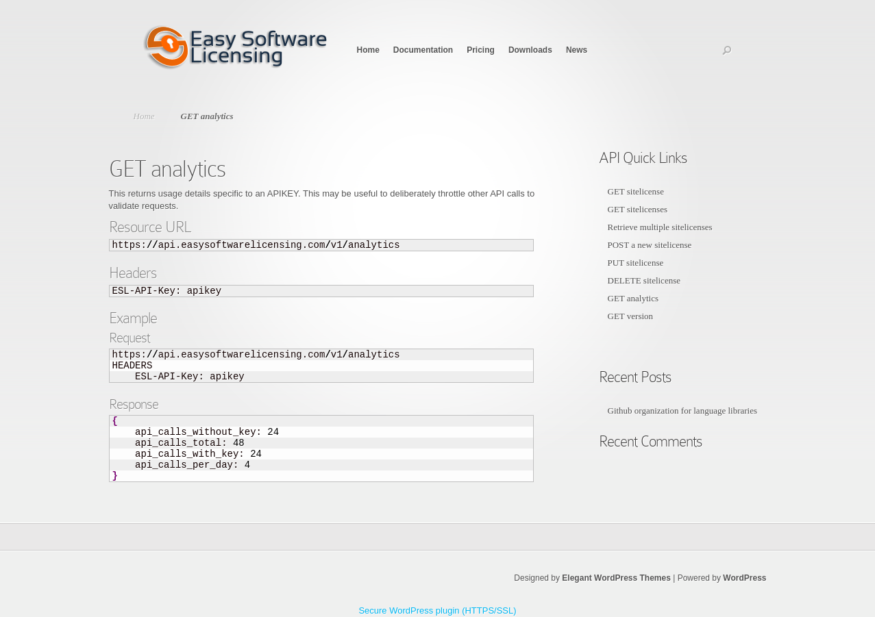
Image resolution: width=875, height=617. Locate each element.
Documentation (423, 50)
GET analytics (633, 298)
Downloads (530, 50)
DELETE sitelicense (644, 280)
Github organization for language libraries (683, 410)
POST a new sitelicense (650, 245)
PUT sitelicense (636, 262)
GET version (631, 316)
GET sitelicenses (638, 209)
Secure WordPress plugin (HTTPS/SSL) (437, 610)
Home (368, 50)
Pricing (481, 50)
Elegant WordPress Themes (616, 578)
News (576, 50)
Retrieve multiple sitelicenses (660, 227)
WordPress (744, 578)
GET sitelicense (636, 191)
